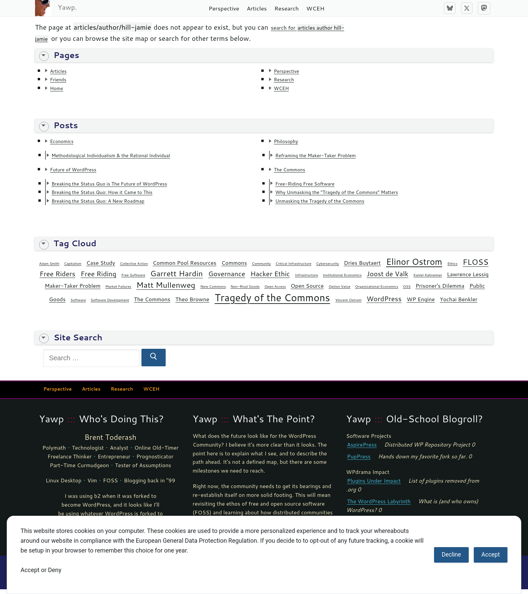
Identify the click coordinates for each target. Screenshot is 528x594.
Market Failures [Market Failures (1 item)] (118, 290)
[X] (466, 8)
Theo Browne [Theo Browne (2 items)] (192, 304)
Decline (451, 554)
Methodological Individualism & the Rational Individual (128, 157)
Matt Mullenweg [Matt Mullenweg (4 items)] (165, 289)
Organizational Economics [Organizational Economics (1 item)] (376, 290)
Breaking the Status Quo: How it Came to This (117, 195)
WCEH (284, 89)
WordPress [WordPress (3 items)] (383, 303)
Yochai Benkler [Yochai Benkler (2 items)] (458, 304)
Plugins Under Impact (374, 485)
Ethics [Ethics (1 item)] (453, 268)
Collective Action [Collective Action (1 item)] (134, 268)
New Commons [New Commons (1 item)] (213, 290)
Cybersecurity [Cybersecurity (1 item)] (327, 268)
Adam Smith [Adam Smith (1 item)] (49, 268)
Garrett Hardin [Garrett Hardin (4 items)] (176, 278)
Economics (66, 142)
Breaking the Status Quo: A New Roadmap (111, 204)
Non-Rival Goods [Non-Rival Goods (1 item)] (245, 290)
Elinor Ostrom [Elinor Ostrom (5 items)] (414, 266)
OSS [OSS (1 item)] (406, 290)
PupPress (359, 461)
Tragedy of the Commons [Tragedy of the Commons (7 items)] (272, 302)
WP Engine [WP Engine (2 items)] (421, 304)
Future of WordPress (80, 172)
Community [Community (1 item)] (261, 268)
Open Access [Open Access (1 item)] (275, 290)
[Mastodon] (484, 8)
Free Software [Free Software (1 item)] (133, 279)
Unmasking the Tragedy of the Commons (333, 204)
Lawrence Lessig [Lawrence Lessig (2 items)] (468, 279)
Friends (61, 80)
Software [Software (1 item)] (78, 304)
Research (288, 80)
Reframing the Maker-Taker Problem (328, 157)
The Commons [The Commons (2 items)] (152, 304)
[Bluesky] (449, 8)
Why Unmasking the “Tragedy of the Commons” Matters (355, 195)
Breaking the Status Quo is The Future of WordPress (126, 186)
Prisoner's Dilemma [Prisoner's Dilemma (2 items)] (440, 290)
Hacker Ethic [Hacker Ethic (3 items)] (270, 278)
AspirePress (362, 449)
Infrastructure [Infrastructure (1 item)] (306, 279)
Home (59, 89)
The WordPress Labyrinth (379, 506)
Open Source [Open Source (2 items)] (307, 290)
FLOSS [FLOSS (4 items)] (476, 266)
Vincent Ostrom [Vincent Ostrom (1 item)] (348, 304)
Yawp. (67, 7)
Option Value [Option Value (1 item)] (340, 290)
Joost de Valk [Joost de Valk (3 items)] (387, 278)
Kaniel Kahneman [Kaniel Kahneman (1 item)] (428, 279)
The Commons (295, 172)
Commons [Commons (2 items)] (234, 268)
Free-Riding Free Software (314, 186)
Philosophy (290, 142)
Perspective (291, 70)
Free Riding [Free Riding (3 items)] (98, 278)
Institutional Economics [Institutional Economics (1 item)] (342, 279)
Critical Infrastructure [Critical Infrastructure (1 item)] (293, 268)
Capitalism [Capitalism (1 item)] (72, 268)
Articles (61, 70)
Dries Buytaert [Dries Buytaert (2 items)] (362, 268)
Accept (491, 554)
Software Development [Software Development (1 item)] (110, 304)
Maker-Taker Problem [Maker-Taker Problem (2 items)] (73, 290)
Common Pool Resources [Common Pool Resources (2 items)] (184, 268)
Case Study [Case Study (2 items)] (100, 268)
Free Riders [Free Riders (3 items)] (57, 278)
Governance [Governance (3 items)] (226, 278)
